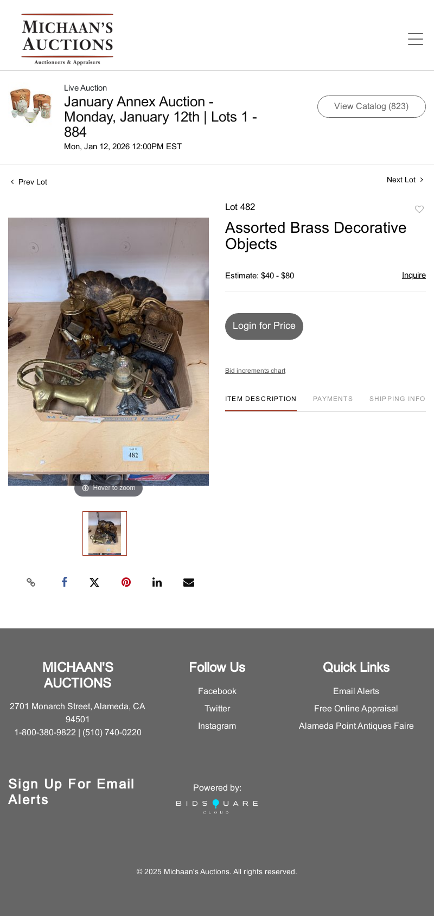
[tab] (261, 403)
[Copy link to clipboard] (31, 582)
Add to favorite (419, 210)
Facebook (217, 692)
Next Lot (405, 180)
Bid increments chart (255, 371)
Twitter (217, 709)
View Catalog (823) (371, 107)
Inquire (414, 275)
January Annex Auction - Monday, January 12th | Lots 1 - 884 (160, 117)
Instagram (217, 726)
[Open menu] (415, 39)
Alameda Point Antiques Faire (356, 726)
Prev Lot (29, 182)
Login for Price (264, 326)
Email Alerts (356, 692)
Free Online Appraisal (356, 709)
